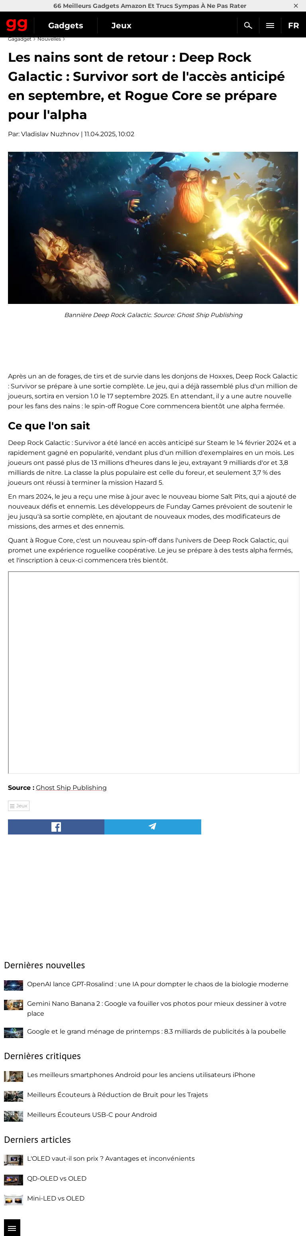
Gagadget (17, 23)
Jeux (121, 25)
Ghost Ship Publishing (71, 787)
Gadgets (65, 25)
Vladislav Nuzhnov (50, 134)
